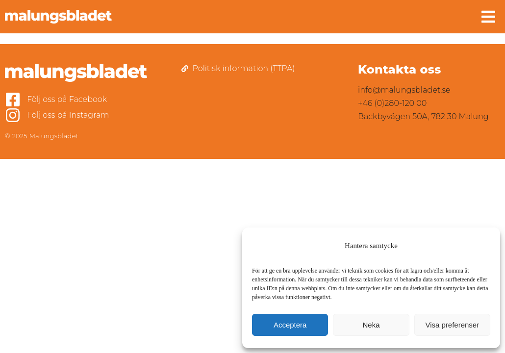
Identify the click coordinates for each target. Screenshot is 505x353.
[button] (488, 16)
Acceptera (290, 325)
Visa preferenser (452, 325)
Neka (370, 325)
